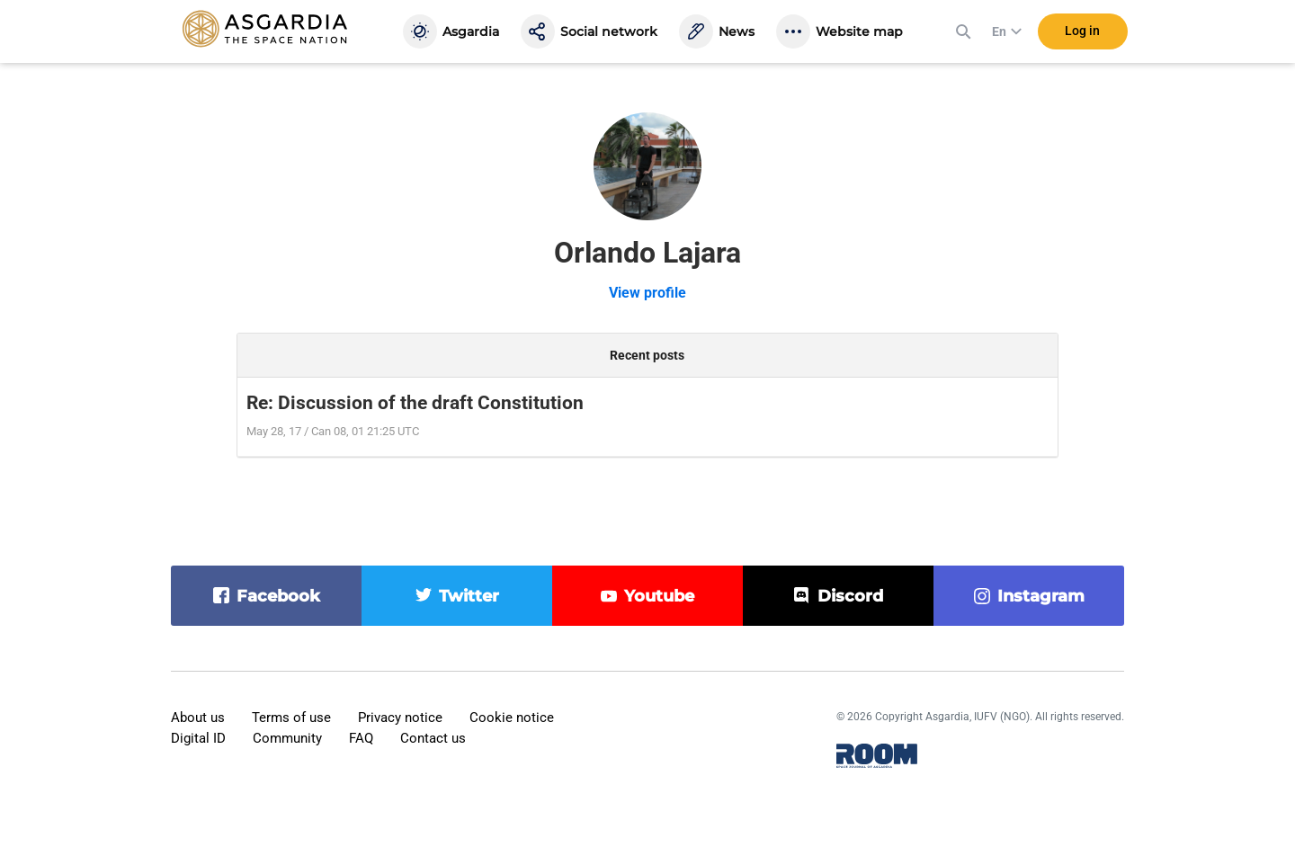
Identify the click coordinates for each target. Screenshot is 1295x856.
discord (850, 596)
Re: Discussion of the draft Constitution (415, 403)
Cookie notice (511, 717)
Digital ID (198, 738)
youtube (659, 596)
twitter (469, 596)
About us (198, 717)
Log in (1082, 35)
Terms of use (291, 717)
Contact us (433, 738)
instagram (1041, 596)
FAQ (361, 738)
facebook (278, 596)
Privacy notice (400, 717)
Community (287, 738)
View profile (647, 292)
